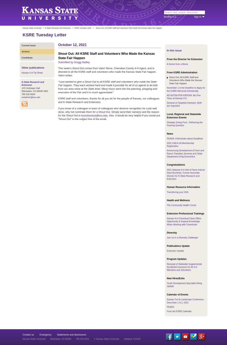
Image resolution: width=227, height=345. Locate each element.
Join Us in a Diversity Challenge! (182, 237)
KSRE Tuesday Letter (82, 28)
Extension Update (175, 251)
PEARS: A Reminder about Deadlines (185, 138)
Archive (26, 51)
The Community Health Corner (181, 205)
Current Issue (29, 45)
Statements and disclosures (71, 334)
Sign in (197, 16)
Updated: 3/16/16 (132, 339)
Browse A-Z (170, 16)
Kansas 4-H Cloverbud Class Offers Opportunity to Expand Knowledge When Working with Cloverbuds (184, 221)
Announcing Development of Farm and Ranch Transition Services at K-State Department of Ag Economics (185, 153)
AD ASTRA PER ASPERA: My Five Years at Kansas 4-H (184, 96)
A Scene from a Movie (177, 64)
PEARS (170, 307)
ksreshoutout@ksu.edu (94, 115)
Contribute (27, 58)
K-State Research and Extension (58, 28)
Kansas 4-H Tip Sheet (32, 73)
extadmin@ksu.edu (31, 97)
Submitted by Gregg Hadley (74, 62)
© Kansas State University (106, 339)
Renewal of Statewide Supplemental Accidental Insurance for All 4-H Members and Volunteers (184, 267)
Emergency (46, 334)
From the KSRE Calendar (179, 311)
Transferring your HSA (177, 192)
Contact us (28, 334)
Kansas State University (55, 13)
